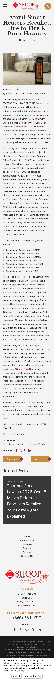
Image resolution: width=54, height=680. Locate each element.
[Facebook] (14, 629)
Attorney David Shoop (26, 369)
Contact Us (27, 556)
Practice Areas (27, 540)
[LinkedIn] (39, 629)
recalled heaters (11, 304)
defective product (13, 406)
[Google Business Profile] (27, 629)
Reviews (27, 552)
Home (27, 536)
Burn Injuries (8, 444)
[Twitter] (20, 629)
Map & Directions (27, 605)
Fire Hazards (22, 444)
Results (27, 548)
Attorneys (27, 544)
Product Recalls (38, 444)
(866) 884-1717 (27, 618)
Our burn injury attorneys (15, 148)
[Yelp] (33, 629)
